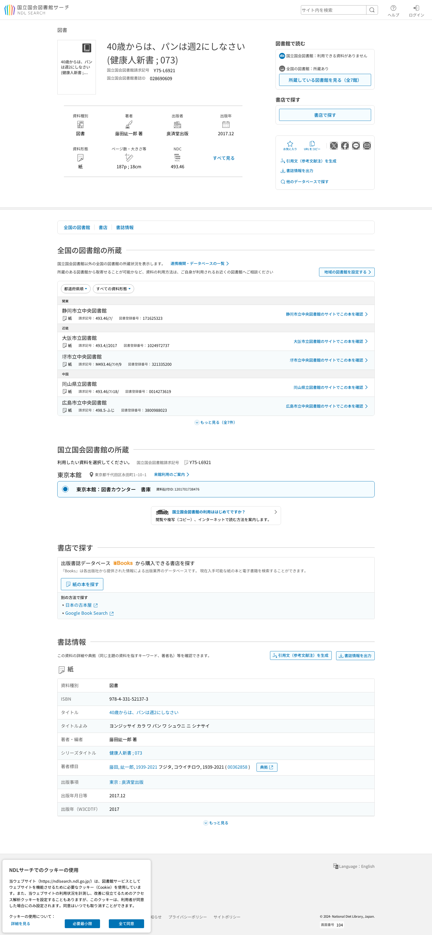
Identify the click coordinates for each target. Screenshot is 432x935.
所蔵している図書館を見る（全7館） (325, 80)
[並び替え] (76, 288)
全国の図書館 (77, 227)
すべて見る (224, 158)
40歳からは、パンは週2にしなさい (144, 712)
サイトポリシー (227, 917)
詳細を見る (20, 923)
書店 (103, 227)
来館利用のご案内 (172, 474)
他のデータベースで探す (304, 182)
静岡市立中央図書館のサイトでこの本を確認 (328, 314)
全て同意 (126, 923)
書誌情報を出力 (296, 171)
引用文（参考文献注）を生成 (308, 161)
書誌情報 (125, 227)
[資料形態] (113, 288)
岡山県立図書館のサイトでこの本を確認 (332, 387)
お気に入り (290, 145)
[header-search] (339, 10)
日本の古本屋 (81, 604)
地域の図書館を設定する (348, 272)
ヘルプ (393, 10)
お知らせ (154, 917)
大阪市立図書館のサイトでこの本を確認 (332, 341)
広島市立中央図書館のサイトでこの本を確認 (328, 406)
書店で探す (325, 115)
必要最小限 (82, 923)
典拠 (267, 767)
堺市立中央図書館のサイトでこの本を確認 (330, 360)
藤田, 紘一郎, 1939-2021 (133, 766)
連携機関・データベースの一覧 (201, 263)
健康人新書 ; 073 (125, 752)
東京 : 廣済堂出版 (126, 782)
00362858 (237, 766)
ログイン (416, 10)
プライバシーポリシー (187, 917)
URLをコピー (312, 145)
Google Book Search (89, 612)
